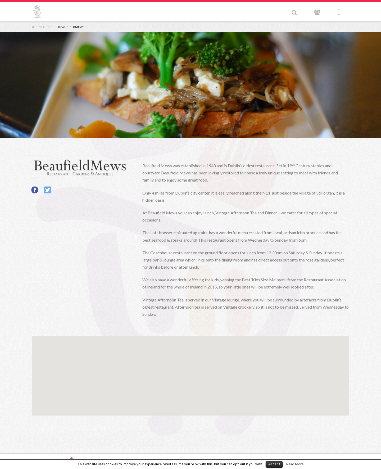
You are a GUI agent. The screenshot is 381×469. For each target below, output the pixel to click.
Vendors (46, 27)
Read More (294, 464)
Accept (274, 464)
